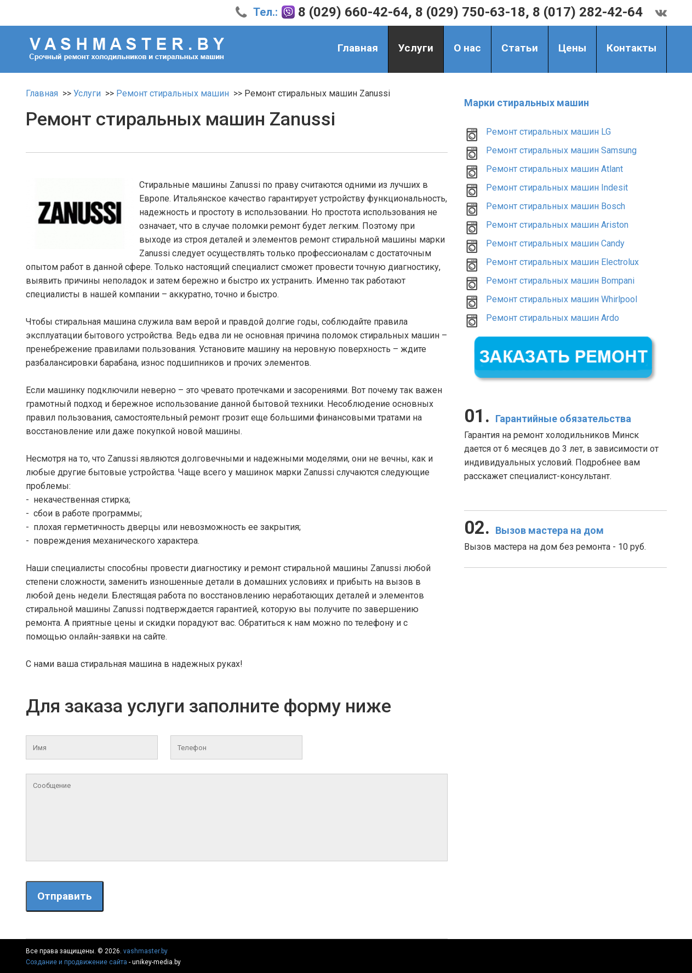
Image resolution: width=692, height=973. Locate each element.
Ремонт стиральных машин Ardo (552, 318)
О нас (467, 48)
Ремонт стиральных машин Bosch (555, 206)
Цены (572, 48)
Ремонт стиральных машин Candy (555, 243)
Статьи (519, 48)
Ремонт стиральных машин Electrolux (562, 262)
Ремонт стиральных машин (172, 93)
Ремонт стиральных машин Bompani (560, 280)
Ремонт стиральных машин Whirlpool (561, 299)
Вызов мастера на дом (534, 530)
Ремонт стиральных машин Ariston (557, 225)
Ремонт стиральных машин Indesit (557, 187)
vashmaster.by (145, 951)
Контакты (631, 48)
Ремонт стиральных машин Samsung (561, 150)
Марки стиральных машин (526, 102)
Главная (358, 48)
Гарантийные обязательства (547, 418)
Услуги (415, 49)
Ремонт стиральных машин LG (548, 131)
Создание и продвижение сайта (76, 962)
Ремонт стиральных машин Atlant (554, 169)
